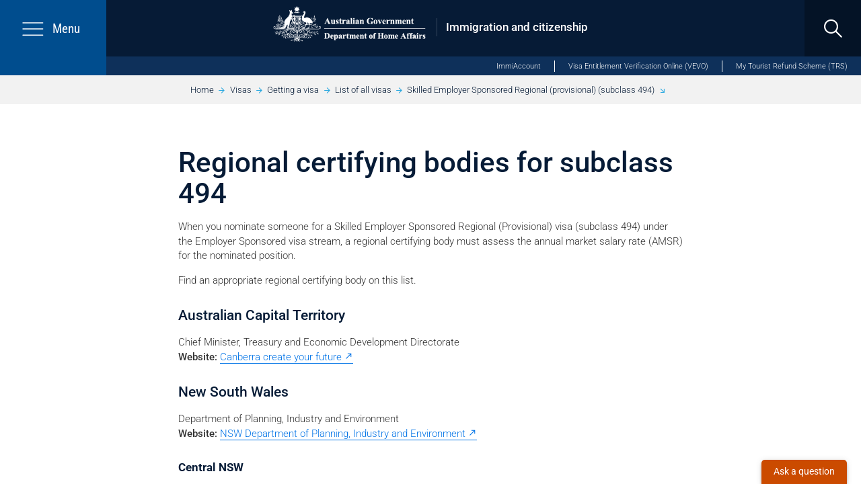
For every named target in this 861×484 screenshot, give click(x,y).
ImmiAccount (518, 66)
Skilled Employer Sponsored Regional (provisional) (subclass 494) (530, 90)
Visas (241, 90)
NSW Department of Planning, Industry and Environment (342, 434)
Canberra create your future (281, 357)
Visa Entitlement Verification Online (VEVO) (638, 66)
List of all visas (363, 90)
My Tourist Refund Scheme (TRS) (792, 66)
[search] (832, 28)
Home (202, 90)
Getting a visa (293, 90)
